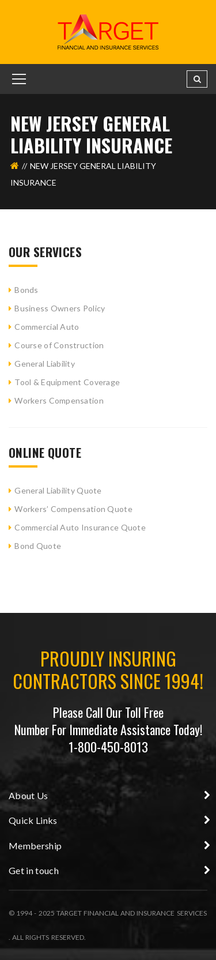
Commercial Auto (46, 327)
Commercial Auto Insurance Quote (80, 527)
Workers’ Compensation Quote (73, 509)
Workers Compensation (59, 400)
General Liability (44, 363)
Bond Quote (37, 546)
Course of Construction (59, 345)
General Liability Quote (57, 490)
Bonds (26, 290)
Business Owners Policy (59, 308)
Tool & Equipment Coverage (67, 382)
